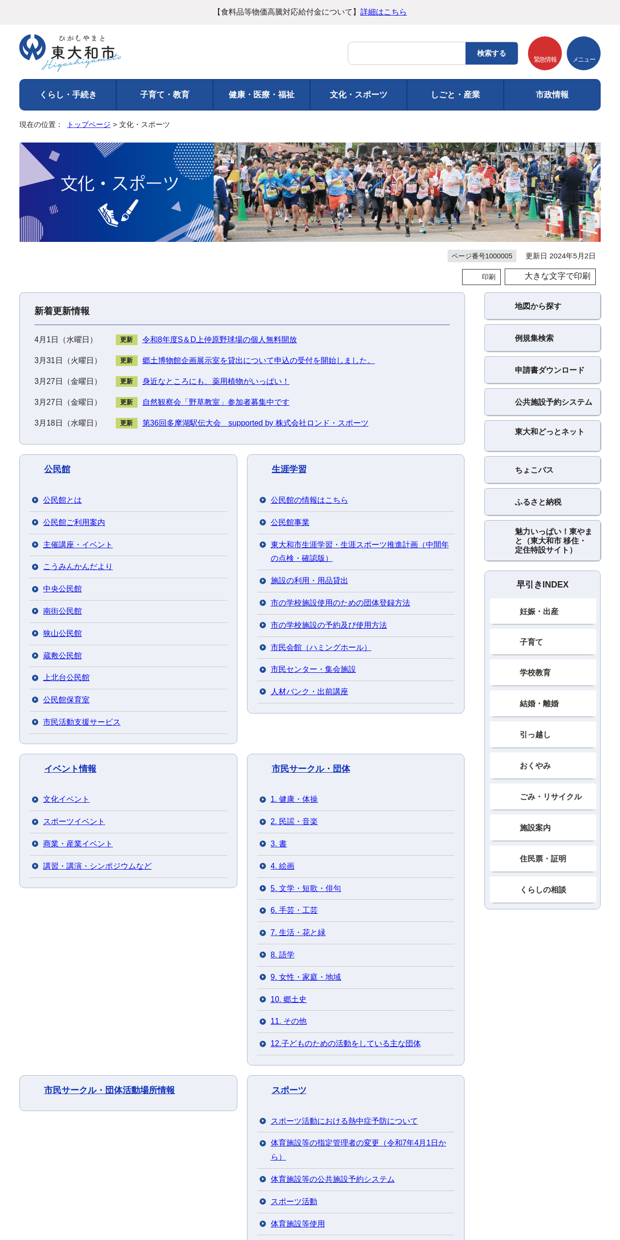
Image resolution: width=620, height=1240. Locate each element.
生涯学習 (289, 469)
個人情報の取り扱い (140, 1071)
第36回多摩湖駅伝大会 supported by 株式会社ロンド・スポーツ (255, 423)
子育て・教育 (164, 94)
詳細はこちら (383, 12)
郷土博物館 (66, 651)
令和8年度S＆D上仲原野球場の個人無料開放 (219, 339)
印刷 (489, 277)
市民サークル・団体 (311, 515)
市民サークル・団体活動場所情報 (109, 560)
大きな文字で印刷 (557, 276)
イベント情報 (70, 515)
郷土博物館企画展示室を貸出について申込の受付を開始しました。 (258, 360)
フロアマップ (43, 1200)
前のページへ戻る (507, 1046)
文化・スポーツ (359, 94)
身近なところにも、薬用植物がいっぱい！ (216, 381)
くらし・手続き (68, 94)
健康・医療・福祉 (261, 94)
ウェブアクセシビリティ (236, 1071)
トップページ (88, 124)
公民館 (57, 469)
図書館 (285, 605)
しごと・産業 (455, 94)
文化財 (57, 605)
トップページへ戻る (587, 1046)
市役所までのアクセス (130, 1200)
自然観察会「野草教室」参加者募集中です (216, 402)
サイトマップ (321, 1071)
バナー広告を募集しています (310, 973)
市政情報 (552, 94)
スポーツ (289, 560)
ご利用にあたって (55, 1071)
